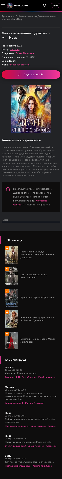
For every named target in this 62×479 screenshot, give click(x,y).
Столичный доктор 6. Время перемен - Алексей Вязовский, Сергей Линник (31, 446)
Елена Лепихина (25, 53)
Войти (55, 5)
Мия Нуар (15, 49)
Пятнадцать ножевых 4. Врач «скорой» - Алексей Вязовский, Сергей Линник (31, 426)
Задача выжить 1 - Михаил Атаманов (24, 403)
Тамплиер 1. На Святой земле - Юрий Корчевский (31, 377)
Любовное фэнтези (26, 16)
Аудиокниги (8, 16)
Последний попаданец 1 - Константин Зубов (28, 465)
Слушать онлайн (31, 75)
